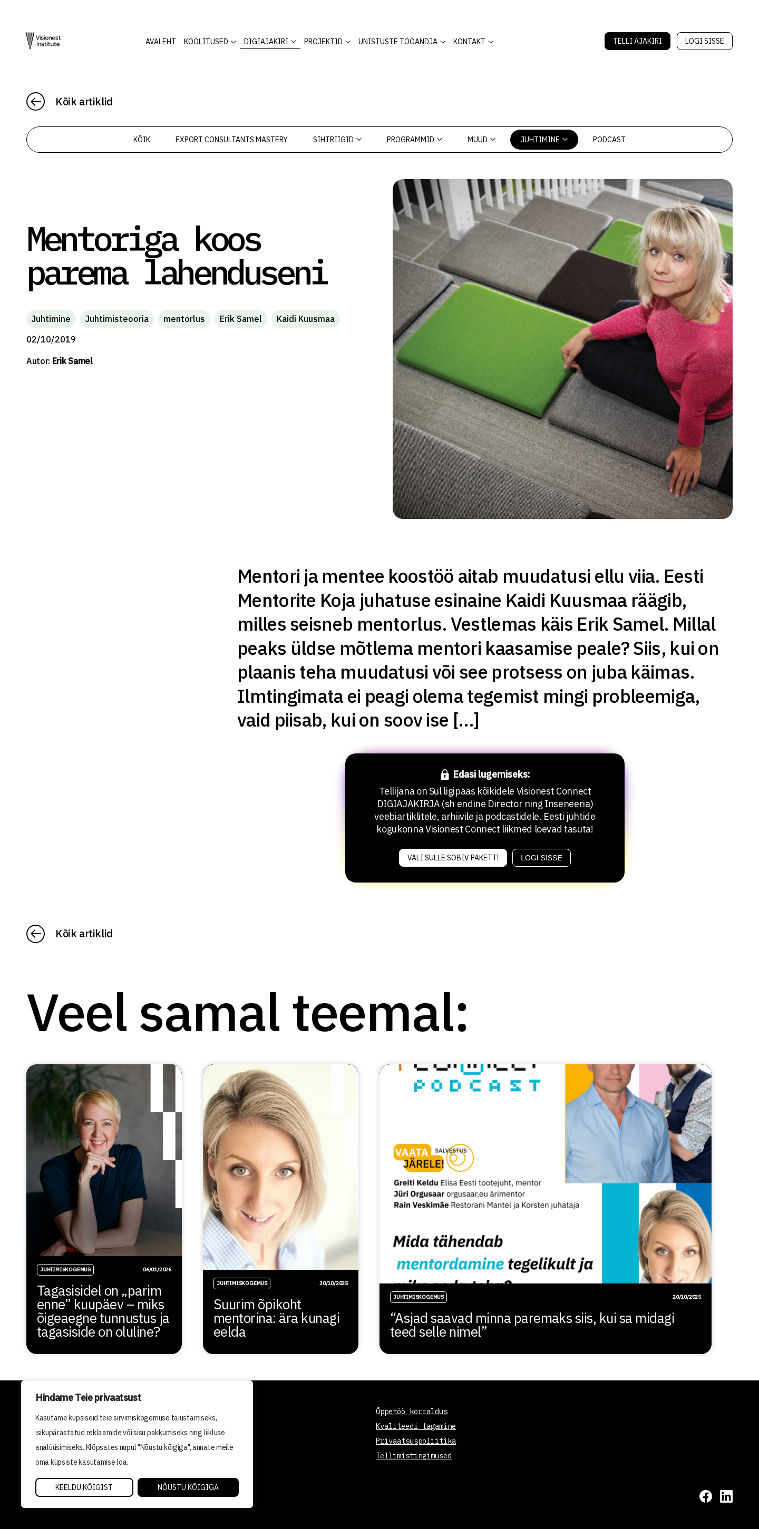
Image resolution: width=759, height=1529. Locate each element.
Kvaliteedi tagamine (416, 1426)
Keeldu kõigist (84, 1487)
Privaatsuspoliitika (416, 1441)
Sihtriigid (337, 139)
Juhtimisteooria (117, 318)
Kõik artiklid (84, 101)
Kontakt (469, 41)
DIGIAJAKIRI (266, 41)
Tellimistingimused (414, 1456)
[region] (137, 1444)
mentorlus (184, 318)
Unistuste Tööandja (397, 41)
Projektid (323, 41)
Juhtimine (544, 139)
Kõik (141, 139)
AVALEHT (160, 41)
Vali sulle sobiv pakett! (453, 857)
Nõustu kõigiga (188, 1487)
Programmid (414, 139)
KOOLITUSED (206, 41)
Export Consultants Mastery (232, 139)
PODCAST (609, 139)
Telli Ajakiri (637, 41)
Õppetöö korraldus (411, 1411)
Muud (481, 139)
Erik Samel (241, 318)
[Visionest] (43, 41)
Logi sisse (704, 41)
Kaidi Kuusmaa (306, 318)
